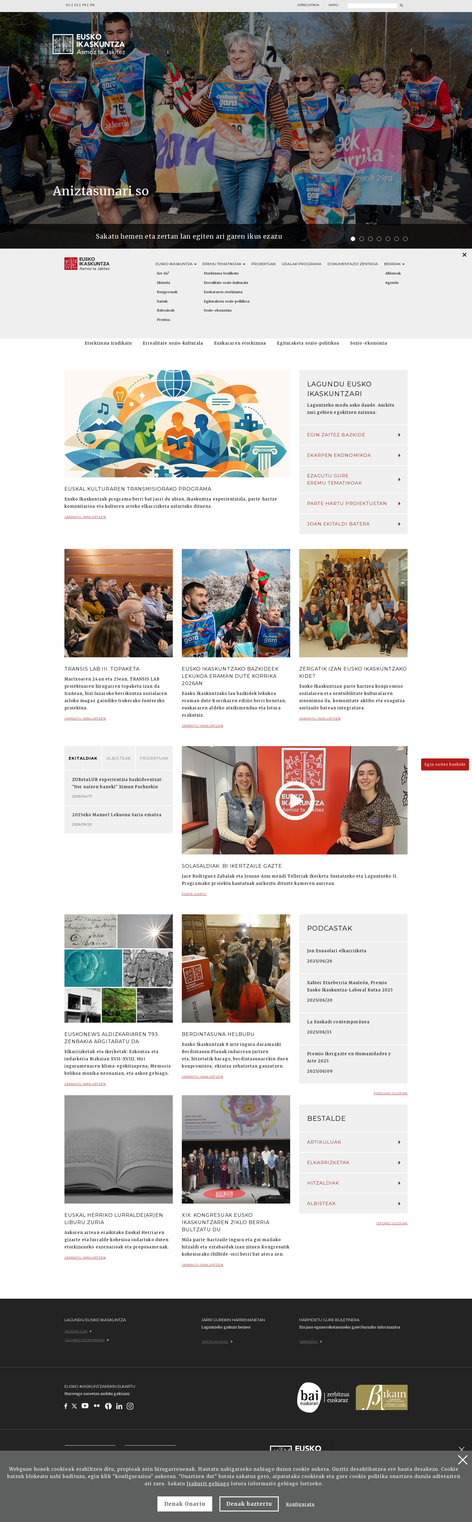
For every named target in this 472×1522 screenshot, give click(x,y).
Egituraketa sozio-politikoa (227, 301)
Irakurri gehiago (208, 1483)
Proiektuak (263, 264)
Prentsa (163, 320)
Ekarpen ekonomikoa (353, 455)
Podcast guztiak (391, 1093)
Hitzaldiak (353, 1183)
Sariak (162, 301)
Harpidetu (311, 1342)
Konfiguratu (300, 1504)
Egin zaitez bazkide (353, 435)
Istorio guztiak (392, 1223)
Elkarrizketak (353, 1162)
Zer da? (163, 273)
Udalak (301, 264)
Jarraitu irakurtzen (85, 519)
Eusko (176, 264)
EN (92, 5)
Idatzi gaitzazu (217, 1342)
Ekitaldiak (83, 758)
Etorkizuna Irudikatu (221, 273)
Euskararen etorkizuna (223, 292)
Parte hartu (194, 896)
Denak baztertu (249, 1504)
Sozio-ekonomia (217, 310)
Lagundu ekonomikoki (87, 1340)
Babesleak (166, 310)
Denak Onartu (184, 1504)
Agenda (392, 283)
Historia (163, 283)
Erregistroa (308, 5)
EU (68, 5)
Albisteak (393, 273)
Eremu (224, 264)
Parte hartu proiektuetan (353, 503)
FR (84, 5)
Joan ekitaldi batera (353, 524)
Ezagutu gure (353, 480)
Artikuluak (353, 1142)
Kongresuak (167, 292)
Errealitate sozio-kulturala (226, 283)
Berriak (394, 264)
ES (76, 5)
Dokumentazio (353, 264)
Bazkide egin (78, 1331)
